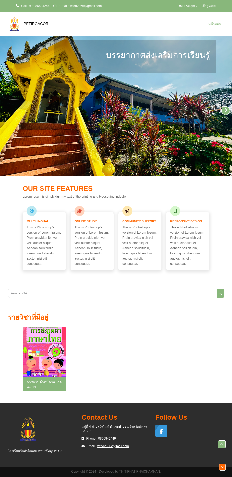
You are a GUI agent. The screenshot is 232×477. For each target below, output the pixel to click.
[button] (188, 6)
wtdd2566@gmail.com (86, 6)
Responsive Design (186, 221)
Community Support (139, 221)
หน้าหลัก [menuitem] (214, 24)
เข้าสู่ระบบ (209, 6)
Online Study (86, 221)
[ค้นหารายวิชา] (112, 293)
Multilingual (38, 221)
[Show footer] (222, 467)
